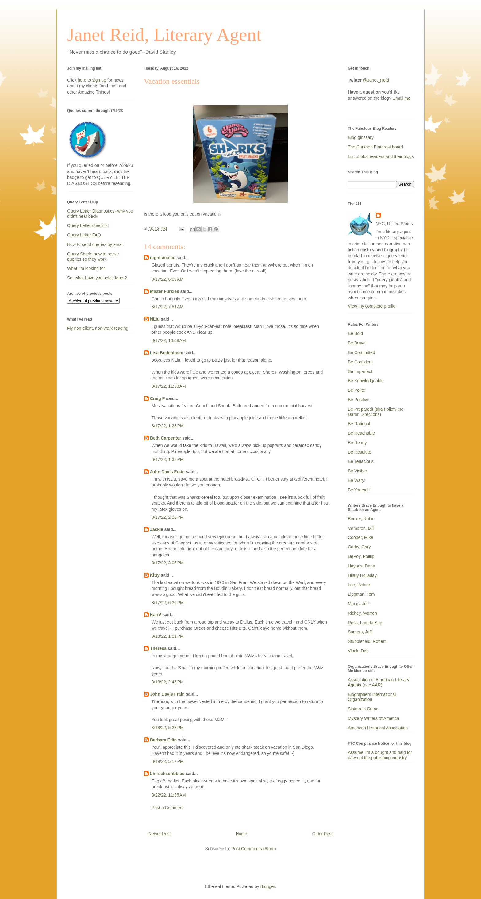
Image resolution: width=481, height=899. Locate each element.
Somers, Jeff (360, 631)
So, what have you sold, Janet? (97, 277)
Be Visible (357, 470)
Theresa (158, 648)
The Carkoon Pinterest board (375, 146)
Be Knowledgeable (366, 380)
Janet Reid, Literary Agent (164, 35)
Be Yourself (359, 489)
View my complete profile (371, 306)
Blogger (267, 886)
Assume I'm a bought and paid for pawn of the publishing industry (380, 755)
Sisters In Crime (363, 708)
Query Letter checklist (88, 225)
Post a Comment (167, 807)
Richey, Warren (362, 613)
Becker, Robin (361, 518)
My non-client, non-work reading (97, 328)
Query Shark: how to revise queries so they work (93, 257)
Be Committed (361, 352)
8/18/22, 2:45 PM (168, 681)
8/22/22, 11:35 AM (169, 795)
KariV (155, 614)
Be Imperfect (360, 371)
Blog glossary (361, 137)
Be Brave (357, 342)
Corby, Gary (359, 546)
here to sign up (92, 80)
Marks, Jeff (358, 603)
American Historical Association (378, 727)
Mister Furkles (164, 291)
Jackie (156, 529)
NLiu (155, 319)
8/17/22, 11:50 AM (169, 386)
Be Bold (355, 333)
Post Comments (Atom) (253, 848)
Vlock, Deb (358, 650)
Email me (401, 98)
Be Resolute (359, 452)
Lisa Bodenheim (166, 352)
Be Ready (357, 442)
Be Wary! (356, 480)
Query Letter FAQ (84, 234)
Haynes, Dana (361, 565)
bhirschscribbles (167, 773)
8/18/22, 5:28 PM (168, 727)
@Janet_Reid (376, 80)
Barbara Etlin (163, 739)
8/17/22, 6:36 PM (168, 602)
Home (241, 833)
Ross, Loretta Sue (365, 622)
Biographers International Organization (372, 697)
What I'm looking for (86, 268)
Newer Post (159, 833)
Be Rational (359, 423)
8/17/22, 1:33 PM (168, 459)
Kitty (155, 575)
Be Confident (360, 361)
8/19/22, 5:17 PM (168, 761)
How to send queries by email (95, 244)
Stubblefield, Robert (367, 641)
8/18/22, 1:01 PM (168, 636)
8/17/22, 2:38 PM (168, 517)
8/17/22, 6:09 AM (167, 279)
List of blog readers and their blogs (381, 156)
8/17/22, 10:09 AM (169, 340)
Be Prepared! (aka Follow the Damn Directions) (375, 412)
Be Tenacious (361, 461)
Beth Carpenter (165, 438)
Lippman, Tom (361, 594)
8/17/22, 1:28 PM (168, 425)
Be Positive (358, 399)
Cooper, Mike (360, 537)
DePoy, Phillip (361, 556)
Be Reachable (361, 433)
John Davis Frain (167, 471)
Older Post (322, 833)
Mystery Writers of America (373, 718)
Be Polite (356, 390)
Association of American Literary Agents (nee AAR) (378, 682)
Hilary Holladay (362, 575)
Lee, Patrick (359, 584)
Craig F (157, 398)
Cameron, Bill (361, 528)
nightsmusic (162, 257)
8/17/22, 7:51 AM (167, 306)
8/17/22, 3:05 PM (168, 562)
